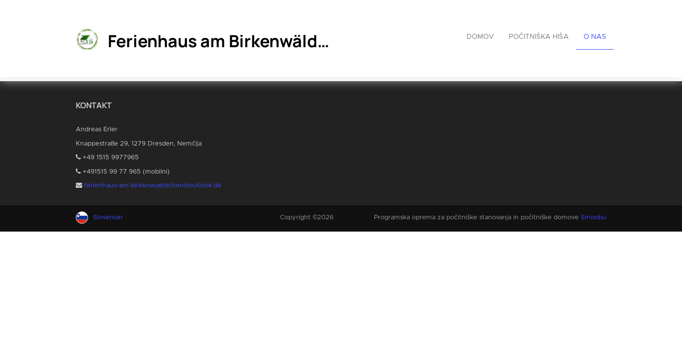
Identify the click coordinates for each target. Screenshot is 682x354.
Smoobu (593, 217)
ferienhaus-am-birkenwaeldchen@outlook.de (152, 185)
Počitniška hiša (539, 36)
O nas (595, 36)
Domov (480, 36)
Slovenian (108, 217)
